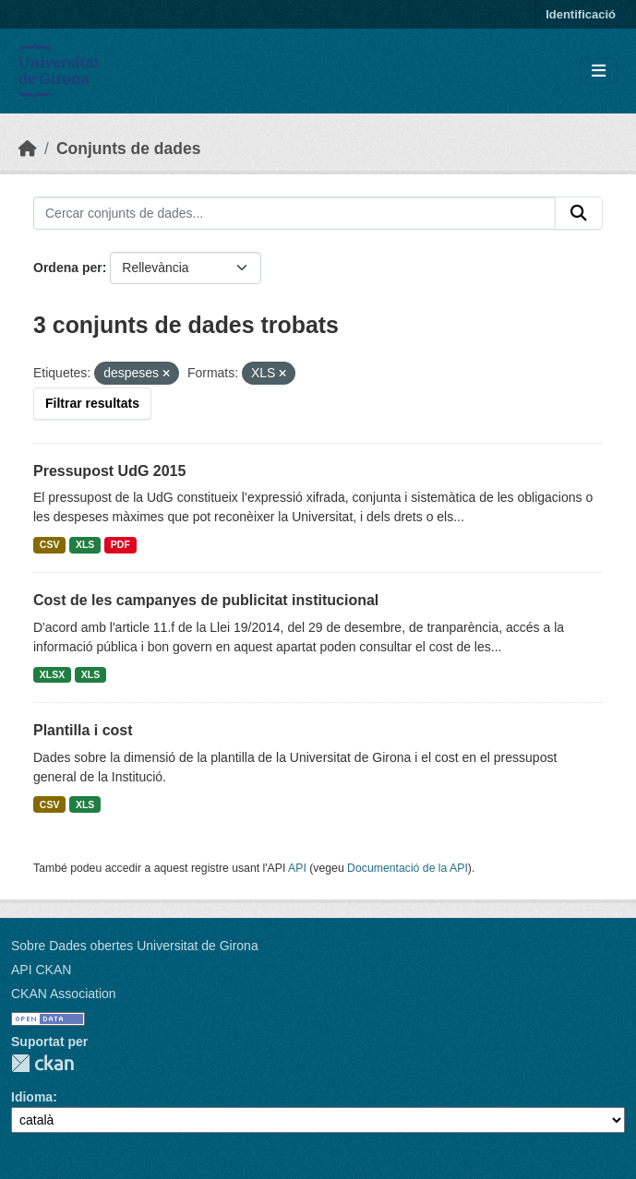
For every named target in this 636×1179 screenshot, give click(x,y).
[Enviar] (579, 213)
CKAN (42, 1063)
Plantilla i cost (83, 730)
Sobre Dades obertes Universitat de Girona (134, 945)
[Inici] (27, 148)
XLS (85, 544)
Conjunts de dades (128, 148)
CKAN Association (63, 993)
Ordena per (67, 267)
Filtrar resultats (92, 403)
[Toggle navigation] (599, 71)
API (297, 868)
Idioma (32, 1097)
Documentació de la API (407, 868)
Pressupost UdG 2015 (109, 471)
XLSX (52, 674)
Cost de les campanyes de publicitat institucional (205, 600)
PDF (120, 544)
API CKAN (41, 969)
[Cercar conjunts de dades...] (294, 213)
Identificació (581, 14)
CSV (50, 544)
